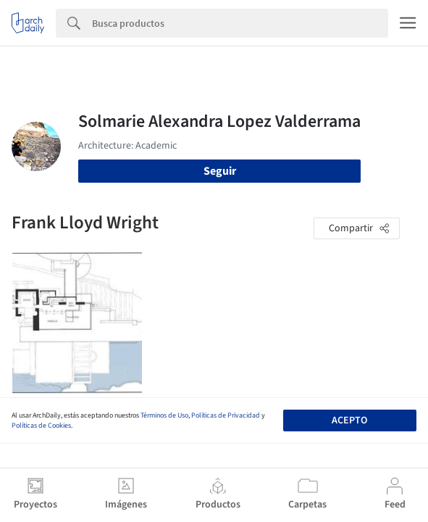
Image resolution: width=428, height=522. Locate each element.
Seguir (219, 171)
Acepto (349, 420)
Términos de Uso (164, 415)
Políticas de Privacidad (225, 415)
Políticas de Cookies (41, 425)
